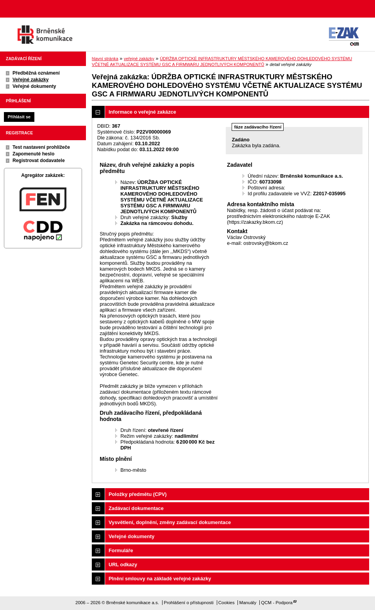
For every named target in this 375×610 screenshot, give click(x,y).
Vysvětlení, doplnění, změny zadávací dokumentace (170, 522)
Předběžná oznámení (36, 73)
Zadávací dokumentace (136, 508)
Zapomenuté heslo (33, 154)
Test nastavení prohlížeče (41, 147)
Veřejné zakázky (30, 79)
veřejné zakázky (139, 58)
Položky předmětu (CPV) (138, 494)
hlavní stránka (105, 58)
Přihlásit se (19, 116)
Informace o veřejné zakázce (142, 112)
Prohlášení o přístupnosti (188, 602)
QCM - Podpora (277, 602)
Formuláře (121, 550)
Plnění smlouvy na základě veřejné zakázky (160, 578)
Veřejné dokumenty (34, 86)
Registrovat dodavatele (38, 160)
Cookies (226, 602)
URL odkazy (123, 564)
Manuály (248, 602)
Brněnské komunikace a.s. (45, 34)
